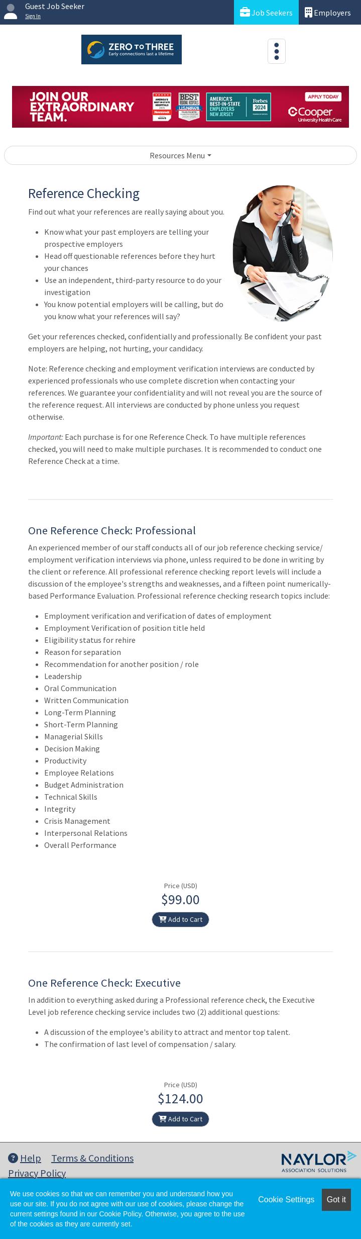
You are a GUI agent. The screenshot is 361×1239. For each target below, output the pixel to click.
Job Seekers (266, 12)
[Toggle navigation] (277, 51)
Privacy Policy (37, 1173)
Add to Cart (180, 919)
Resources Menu (177, 155)
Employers (328, 12)
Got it (336, 1199)
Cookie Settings (286, 1199)
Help (24, 1158)
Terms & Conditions (92, 1158)
